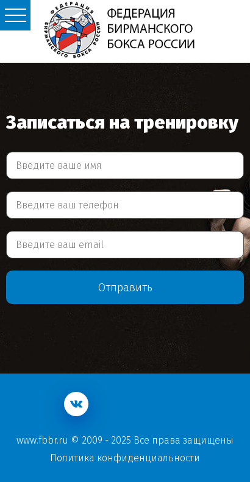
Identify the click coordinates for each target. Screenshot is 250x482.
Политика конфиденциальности (125, 458)
